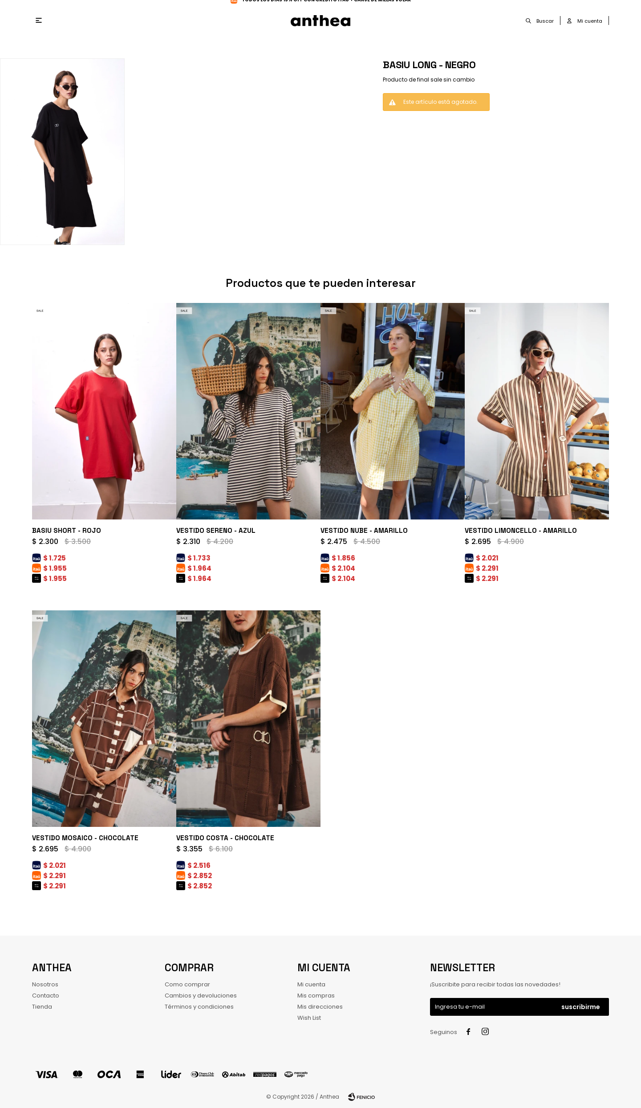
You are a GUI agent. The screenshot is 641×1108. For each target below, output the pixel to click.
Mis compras (316, 995)
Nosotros (45, 984)
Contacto (45, 995)
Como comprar (187, 984)
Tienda (42, 1006)
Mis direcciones (320, 1006)
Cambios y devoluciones (201, 995)
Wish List (309, 1018)
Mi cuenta (311, 984)
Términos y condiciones (199, 1006)
